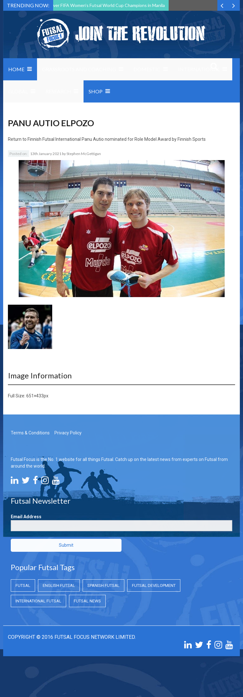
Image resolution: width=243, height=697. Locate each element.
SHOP (96, 91)
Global (18, 91)
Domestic (147, 69)
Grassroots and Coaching (79, 69)
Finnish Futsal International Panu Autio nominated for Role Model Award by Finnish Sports (117, 139)
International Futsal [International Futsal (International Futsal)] (38, 601)
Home (16, 69)
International (199, 69)
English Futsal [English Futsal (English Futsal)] (59, 585)
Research (58, 91)
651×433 (35, 395)
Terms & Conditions (30, 432)
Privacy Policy (68, 432)
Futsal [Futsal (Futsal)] (23, 585)
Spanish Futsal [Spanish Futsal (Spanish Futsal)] (103, 585)
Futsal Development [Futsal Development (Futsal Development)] (154, 585)
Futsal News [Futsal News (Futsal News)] (87, 601)
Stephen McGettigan (83, 153)
